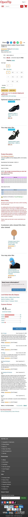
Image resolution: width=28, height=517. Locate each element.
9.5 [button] (12, 81)
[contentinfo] (6, 2)
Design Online (5, 486)
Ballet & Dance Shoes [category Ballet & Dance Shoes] (14, 297)
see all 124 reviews (6, 311)
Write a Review (19, 328)
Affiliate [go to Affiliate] (4, 460)
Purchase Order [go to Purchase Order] (6, 477)
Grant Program (5, 469)
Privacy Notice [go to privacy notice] (5, 444)
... (22, 405)
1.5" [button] (8, 66)
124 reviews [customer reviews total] (16, 49)
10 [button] (17, 81)
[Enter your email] (10, 498)
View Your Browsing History (6, 411)
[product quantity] (9, 85)
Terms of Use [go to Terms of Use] (5, 479)
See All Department (2, 6)
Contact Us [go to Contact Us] (5, 489)
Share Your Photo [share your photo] (6, 448)
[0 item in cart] (25, 7)
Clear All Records (15, 411)
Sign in (23, 2)
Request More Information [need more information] (19, 289)
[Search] (21, 6)
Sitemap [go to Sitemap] (4, 453)
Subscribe (23, 498)
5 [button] (8, 72)
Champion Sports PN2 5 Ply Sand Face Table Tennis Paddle (13, 243)
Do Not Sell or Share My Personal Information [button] (11, 504)
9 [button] (8, 81)
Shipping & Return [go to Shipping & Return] (6, 482)
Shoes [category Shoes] (2, 297)
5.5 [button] (12, 72)
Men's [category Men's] (6, 297)
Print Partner (5, 462)
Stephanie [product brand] (6, 50)
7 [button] (8, 77)
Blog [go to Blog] (3, 471)
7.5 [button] (12, 77)
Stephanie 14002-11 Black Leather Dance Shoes (13, 115)
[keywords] (12, 6)
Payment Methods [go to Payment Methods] (6, 484)
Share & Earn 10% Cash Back (8, 96)
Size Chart (8, 69)
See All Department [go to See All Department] (6, 451)
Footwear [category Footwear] (12, 301)
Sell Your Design (6, 466)
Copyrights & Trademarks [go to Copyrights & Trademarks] (8, 442)
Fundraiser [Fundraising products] (4, 464)
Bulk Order (12, 90)
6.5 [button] (21, 72)
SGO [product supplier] (10, 52)
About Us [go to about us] (4, 446)
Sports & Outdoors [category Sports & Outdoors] (5, 299)
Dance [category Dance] (6, 301)
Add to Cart (4, 90)
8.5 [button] (21, 77)
